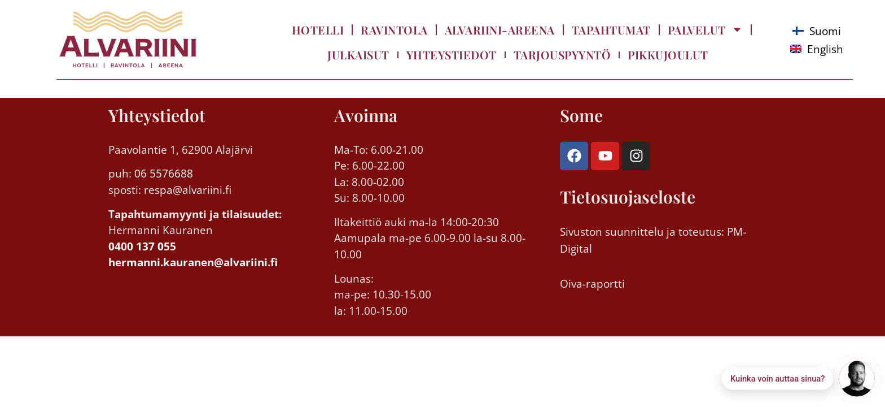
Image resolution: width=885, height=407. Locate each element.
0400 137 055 (142, 246)
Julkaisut (358, 54)
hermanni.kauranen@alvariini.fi (193, 262)
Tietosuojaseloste (627, 196)
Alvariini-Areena (500, 29)
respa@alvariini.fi (186, 190)
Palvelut (705, 29)
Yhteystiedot (451, 54)
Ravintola (394, 29)
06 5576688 (163, 173)
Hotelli (318, 29)
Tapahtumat (611, 29)
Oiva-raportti (592, 283)
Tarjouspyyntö (562, 54)
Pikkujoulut (668, 54)
